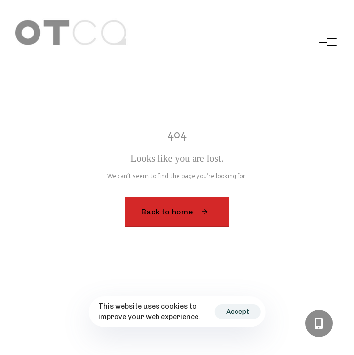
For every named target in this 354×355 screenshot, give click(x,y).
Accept (237, 311)
